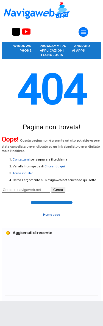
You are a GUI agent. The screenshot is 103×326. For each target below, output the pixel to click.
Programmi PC (53, 46)
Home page (51, 215)
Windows (22, 46)
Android (82, 46)
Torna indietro (23, 173)
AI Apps (78, 50)
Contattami (21, 159)
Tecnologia (51, 55)
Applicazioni (52, 50)
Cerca (58, 190)
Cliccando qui (54, 166)
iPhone (25, 50)
